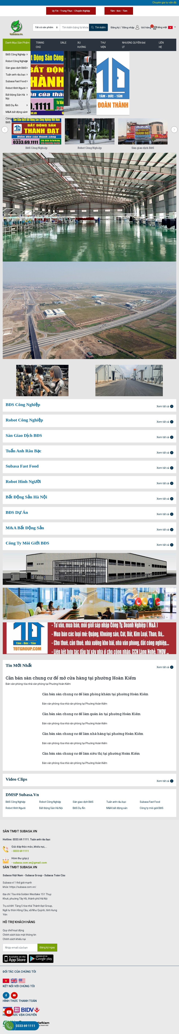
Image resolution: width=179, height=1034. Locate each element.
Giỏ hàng (148, 27)
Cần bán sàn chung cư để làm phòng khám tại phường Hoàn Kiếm (95, 694)
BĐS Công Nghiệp (17, 54)
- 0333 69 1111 (20, 851)
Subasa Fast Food (17, 81)
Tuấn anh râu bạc (17, 74)
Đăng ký (115, 27)
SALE (63, 42)
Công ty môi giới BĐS (151, 808)
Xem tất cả (165, 406)
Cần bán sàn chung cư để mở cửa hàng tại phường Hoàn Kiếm (71, 678)
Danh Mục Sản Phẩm (17, 42)
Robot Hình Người (17, 88)
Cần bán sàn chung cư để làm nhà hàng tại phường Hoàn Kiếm (92, 734)
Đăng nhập (128, 27)
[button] (49, 110)
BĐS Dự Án (17, 105)
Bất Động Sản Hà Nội (17, 96)
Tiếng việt (164, 27)
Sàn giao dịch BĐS (17, 67)
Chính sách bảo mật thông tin (19, 934)
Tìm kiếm (98, 27)
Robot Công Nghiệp (17, 61)
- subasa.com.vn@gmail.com (29, 862)
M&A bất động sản (17, 112)
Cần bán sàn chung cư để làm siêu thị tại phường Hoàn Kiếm (91, 753)
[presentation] (4, 129)
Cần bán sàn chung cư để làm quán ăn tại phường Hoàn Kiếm (91, 714)
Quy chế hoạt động (13, 930)
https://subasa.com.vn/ (22, 887)
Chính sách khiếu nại (14, 939)
